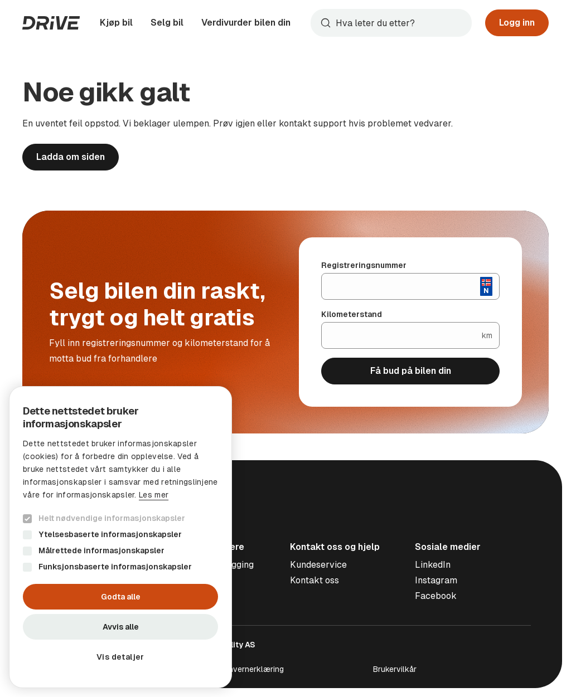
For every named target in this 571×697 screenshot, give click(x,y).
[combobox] (391, 23)
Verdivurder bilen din (246, 22)
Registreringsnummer (364, 265)
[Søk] (401, 22)
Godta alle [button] (121, 596)
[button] (120, 657)
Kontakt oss (314, 580)
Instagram (436, 580)
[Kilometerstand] (402, 335)
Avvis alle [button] (121, 626)
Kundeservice (318, 564)
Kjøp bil (116, 22)
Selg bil (167, 22)
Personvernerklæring (245, 669)
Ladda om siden (70, 157)
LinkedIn (433, 564)
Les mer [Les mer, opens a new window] (153, 494)
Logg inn (517, 22)
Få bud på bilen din (410, 370)
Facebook (436, 596)
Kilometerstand (351, 314)
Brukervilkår (395, 669)
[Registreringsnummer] (401, 286)
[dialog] (120, 537)
